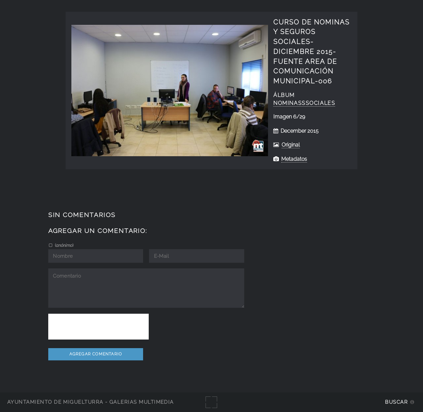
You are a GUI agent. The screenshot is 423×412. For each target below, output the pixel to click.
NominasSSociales (304, 103)
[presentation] (98, 327)
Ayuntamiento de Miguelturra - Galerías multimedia (90, 402)
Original (291, 145)
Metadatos (294, 159)
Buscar (396, 402)
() (63, 245)
